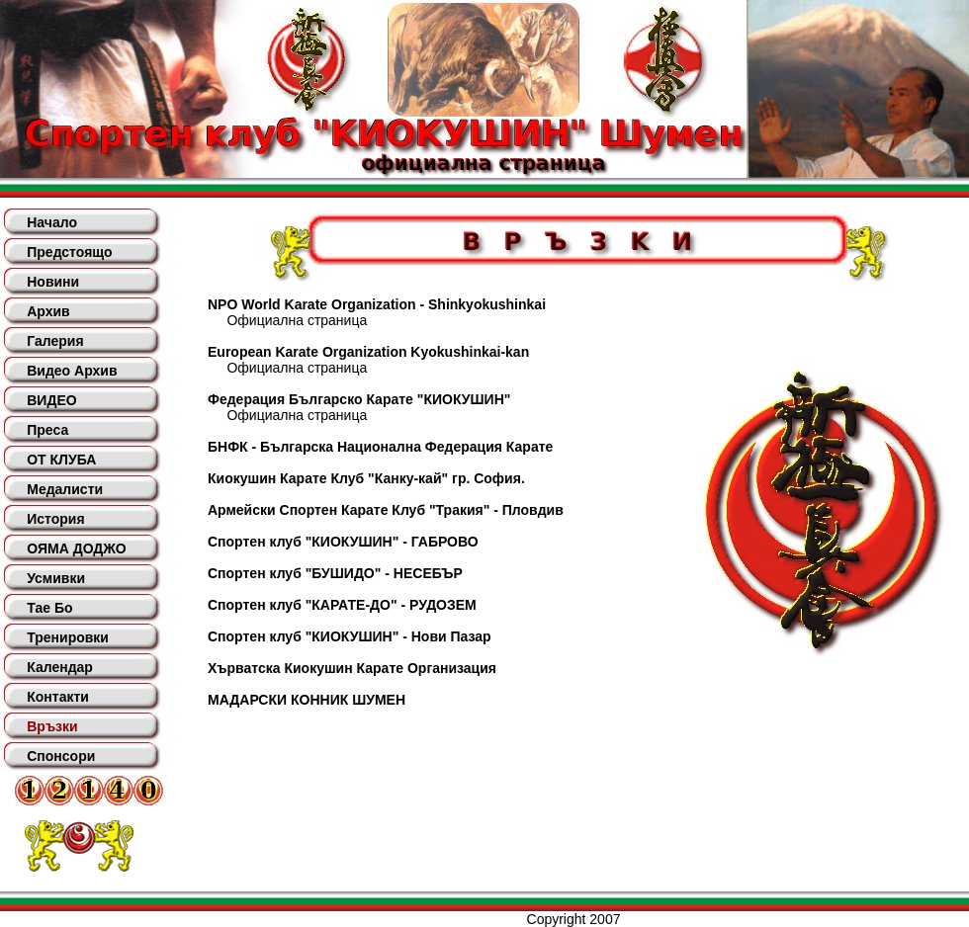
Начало (52, 222)
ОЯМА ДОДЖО (76, 548)
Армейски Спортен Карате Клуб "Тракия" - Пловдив (386, 510)
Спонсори (61, 756)
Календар (60, 667)
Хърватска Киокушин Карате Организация (352, 668)
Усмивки (56, 578)
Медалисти (65, 489)
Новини (53, 282)
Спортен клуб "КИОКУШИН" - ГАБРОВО (343, 541)
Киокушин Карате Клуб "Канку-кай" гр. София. (366, 478)
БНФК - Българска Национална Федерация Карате (380, 447)
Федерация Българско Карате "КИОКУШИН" (359, 399)
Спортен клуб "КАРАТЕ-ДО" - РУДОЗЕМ (342, 605)
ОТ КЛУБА (61, 459)
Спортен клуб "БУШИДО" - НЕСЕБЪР (335, 573)
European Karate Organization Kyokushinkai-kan (368, 352)
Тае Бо (49, 608)
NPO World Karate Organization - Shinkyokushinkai (377, 304)
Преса (47, 430)
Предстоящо (69, 252)
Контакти (58, 697)
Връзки (52, 726)
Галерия (55, 341)
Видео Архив (72, 371)
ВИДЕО (51, 400)
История (55, 519)
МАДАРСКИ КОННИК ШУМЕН (306, 700)
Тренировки (68, 637)
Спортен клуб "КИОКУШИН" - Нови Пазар (349, 636)
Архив (48, 311)
